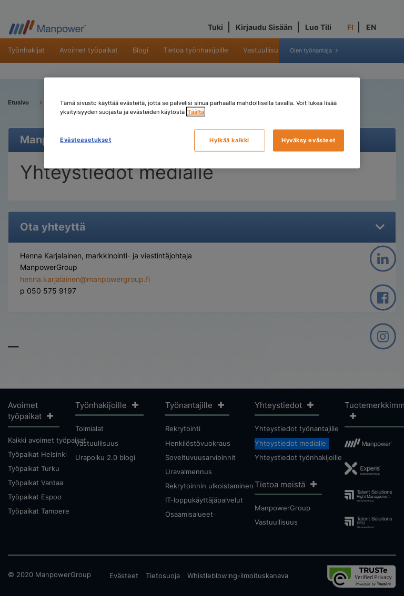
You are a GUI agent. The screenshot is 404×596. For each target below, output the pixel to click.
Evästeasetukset (86, 139)
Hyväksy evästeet (308, 140)
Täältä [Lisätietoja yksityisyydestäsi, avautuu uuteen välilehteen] (195, 112)
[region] (202, 123)
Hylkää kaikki (229, 140)
